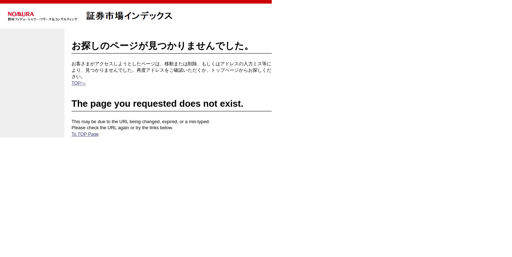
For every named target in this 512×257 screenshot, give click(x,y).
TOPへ (78, 83)
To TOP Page (85, 134)
